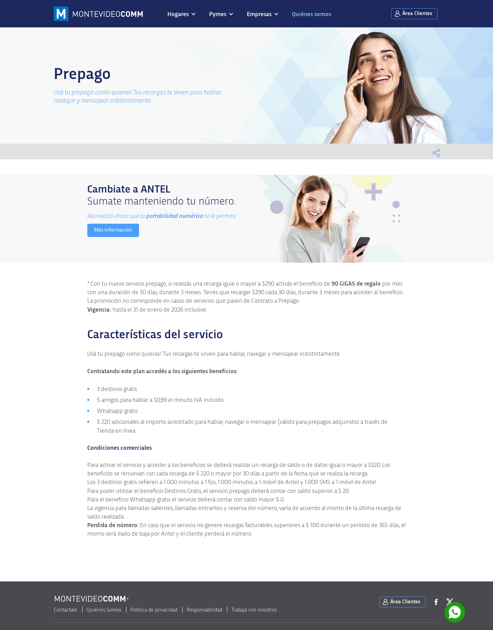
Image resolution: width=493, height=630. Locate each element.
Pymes (217, 14)
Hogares (178, 14)
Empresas (259, 14)
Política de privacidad (153, 610)
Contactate (65, 610)
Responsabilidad (204, 610)
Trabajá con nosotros (254, 610)
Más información (113, 230)
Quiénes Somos (104, 610)
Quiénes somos (311, 14)
